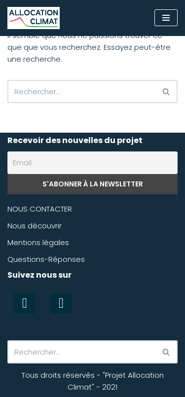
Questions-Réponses (46, 259)
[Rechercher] (81, 91)
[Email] (92, 162)
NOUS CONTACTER (39, 209)
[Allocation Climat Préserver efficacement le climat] (33, 18)
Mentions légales (38, 242)
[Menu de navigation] (166, 17)
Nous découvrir (34, 225)
